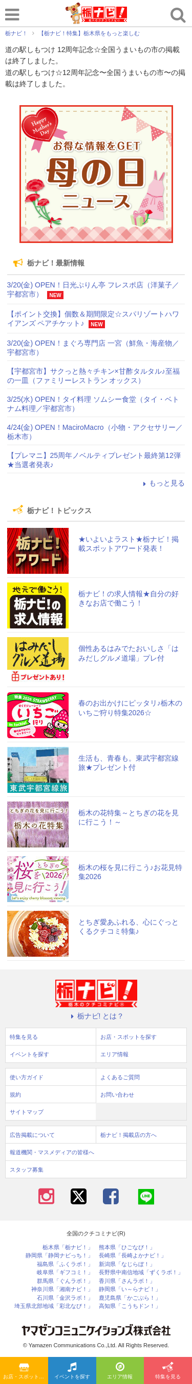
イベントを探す (72, 1371)
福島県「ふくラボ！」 (65, 1264)
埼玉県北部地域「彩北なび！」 (53, 1306)
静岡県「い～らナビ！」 (130, 1289)
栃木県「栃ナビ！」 (67, 1247)
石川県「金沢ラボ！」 (65, 1298)
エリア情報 (120, 1371)
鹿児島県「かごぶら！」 (130, 1298)
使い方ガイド (27, 1077)
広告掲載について (32, 1135)
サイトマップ (27, 1112)
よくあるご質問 (120, 1077)
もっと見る (162, 483)
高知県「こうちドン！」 (130, 1306)
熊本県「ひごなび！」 (127, 1247)
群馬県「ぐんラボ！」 (65, 1281)
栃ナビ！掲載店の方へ (128, 1135)
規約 (15, 1094)
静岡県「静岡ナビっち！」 (59, 1255)
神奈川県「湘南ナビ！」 (62, 1289)
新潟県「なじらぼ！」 (127, 1264)
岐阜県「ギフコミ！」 (65, 1272)
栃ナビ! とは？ (96, 1016)
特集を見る (168, 1371)
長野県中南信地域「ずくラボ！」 (141, 1272)
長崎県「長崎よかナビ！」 (132, 1255)
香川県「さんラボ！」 (127, 1281)
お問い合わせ (117, 1094)
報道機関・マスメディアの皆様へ (52, 1152)
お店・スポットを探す (25, 1371)
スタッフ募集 (27, 1170)
